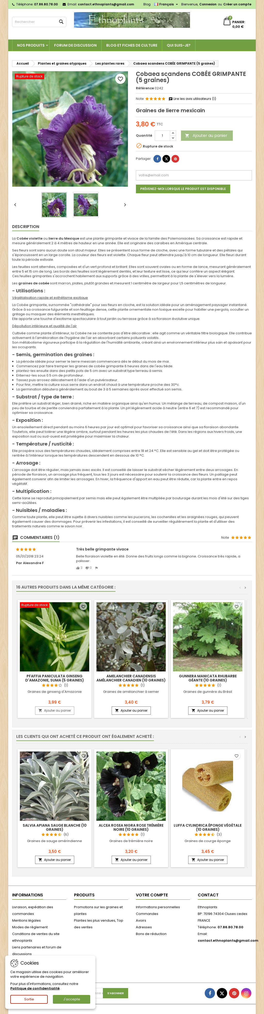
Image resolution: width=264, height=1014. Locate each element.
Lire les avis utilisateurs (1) (192, 99)
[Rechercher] (39, 22)
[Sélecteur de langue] (166, 4)
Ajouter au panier (206, 135)
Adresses (144, 927)
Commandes (147, 913)
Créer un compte (237, 4)
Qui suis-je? (179, 45)
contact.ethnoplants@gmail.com (106, 4)
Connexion (208, 4)
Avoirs (141, 920)
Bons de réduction (151, 933)
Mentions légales (26, 920)
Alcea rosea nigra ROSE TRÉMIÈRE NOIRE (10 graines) (131, 827)
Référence (145, 88)
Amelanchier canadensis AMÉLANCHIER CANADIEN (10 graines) (131, 678)
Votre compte (152, 895)
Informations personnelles (158, 907)
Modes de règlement (30, 927)
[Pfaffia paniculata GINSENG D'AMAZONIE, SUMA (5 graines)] (54, 605)
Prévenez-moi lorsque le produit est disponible (183, 189)
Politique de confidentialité (35, 988)
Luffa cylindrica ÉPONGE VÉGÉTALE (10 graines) (208, 827)
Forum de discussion (75, 45)
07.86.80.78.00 (46, 4)
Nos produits (31, 45)
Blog (147, 4)
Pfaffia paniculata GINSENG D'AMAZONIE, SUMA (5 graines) (54, 678)
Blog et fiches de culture (131, 45)
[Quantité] (162, 135)
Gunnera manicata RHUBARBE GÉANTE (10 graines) (208, 678)
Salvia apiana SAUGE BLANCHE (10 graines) (55, 827)
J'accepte (71, 999)
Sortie (29, 999)
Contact (208, 895)
